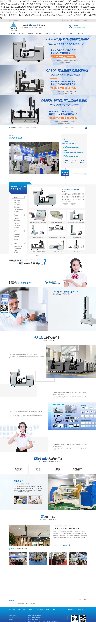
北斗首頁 (13, 33)
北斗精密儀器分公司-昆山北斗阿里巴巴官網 (26, 603)
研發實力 (55, 33)
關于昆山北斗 (71, 33)
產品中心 (48, 33)
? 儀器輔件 (16, 250)
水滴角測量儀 (39, 33)
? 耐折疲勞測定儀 (17, 207)
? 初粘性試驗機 (17, 202)
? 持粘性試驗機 (17, 204)
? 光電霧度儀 (16, 238)
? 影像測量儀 (16, 236)
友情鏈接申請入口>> (83, 599)
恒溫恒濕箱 (30, 33)
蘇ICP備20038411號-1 (36, 621)
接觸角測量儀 (19, 127)
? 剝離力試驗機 (17, 200)
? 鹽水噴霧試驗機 (17, 222)
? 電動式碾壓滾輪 (17, 248)
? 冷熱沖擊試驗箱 (17, 225)
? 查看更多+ (16, 211)
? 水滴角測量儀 (17, 234)
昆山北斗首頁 (12, 609)
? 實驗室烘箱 (16, 218)
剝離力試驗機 (21, 33)
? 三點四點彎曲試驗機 (18, 209)
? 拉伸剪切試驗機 (17, 206)
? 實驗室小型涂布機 (18, 246)
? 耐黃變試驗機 (17, 220)
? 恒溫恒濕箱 (16, 223)
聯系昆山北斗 (80, 33)
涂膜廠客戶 (18, 481)
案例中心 (62, 33)
